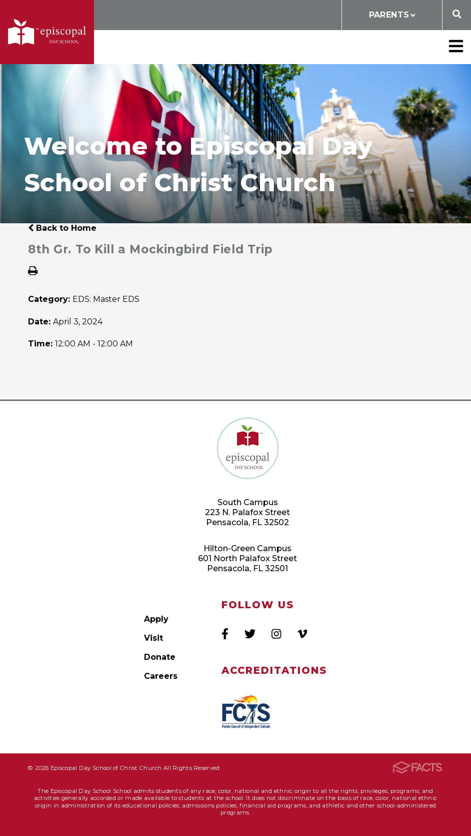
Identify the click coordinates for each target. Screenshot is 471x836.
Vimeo (302, 633)
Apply (156, 619)
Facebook (225, 633)
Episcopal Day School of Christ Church (47, 32)
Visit (153, 638)
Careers (161, 676)
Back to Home (62, 228)
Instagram (276, 633)
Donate (160, 657)
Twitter (250, 633)
